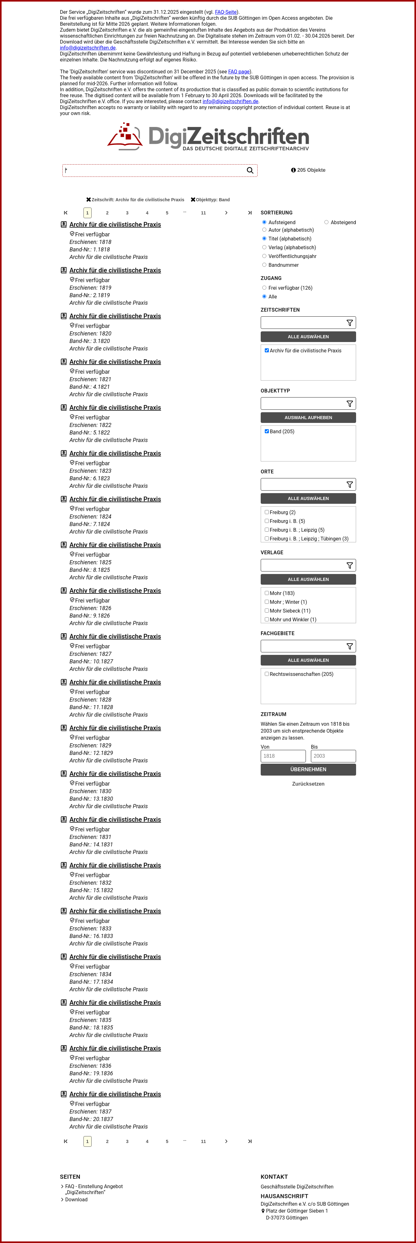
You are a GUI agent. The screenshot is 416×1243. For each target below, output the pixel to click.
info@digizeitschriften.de (88, 48)
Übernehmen (309, 769)
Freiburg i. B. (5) (285, 521)
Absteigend (340, 222)
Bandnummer (280, 265)
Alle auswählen (308, 336)
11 (203, 212)
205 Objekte (308, 170)
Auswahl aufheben (308, 417)
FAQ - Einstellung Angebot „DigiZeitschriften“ (94, 1189)
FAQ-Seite (226, 12)
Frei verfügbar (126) (287, 288)
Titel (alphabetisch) (287, 239)
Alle (269, 297)
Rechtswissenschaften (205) (299, 674)
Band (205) (280, 432)
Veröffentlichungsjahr (289, 256)
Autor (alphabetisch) (288, 230)
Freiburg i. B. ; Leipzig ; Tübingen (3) (307, 539)
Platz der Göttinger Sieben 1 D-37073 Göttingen (297, 1214)
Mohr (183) (280, 593)
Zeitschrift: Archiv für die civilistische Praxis (135, 199)
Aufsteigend (279, 222)
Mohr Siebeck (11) (288, 611)
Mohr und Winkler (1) (291, 620)
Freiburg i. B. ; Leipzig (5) (295, 530)
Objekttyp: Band (210, 199)
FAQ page (238, 72)
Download (76, 1200)
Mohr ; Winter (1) (286, 602)
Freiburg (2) (280, 512)
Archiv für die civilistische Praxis (115, 224)
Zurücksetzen (308, 784)
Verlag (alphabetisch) (289, 247)
